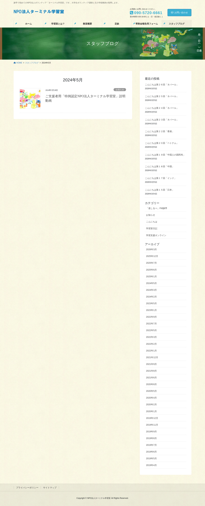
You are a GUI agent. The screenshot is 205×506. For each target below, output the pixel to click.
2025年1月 (151, 276)
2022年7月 (151, 323)
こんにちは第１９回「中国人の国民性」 (165, 154)
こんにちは (151, 221)
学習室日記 (151, 228)
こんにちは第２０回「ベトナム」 (162, 143)
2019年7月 (151, 445)
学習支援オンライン (156, 235)
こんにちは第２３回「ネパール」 (162, 119)
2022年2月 (151, 344)
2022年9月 (151, 317)
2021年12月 (152, 357)
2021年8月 (151, 371)
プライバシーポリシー (27, 487)
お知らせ (120, 90)
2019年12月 (152, 418)
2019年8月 (151, 438)
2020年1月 (151, 411)
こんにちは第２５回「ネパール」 (162, 96)
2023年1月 (151, 310)
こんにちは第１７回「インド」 (160, 178)
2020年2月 (151, 404)
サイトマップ (50, 487)
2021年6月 (151, 377)
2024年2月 (151, 296)
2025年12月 (152, 256)
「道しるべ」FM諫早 (156, 208)
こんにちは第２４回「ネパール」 (162, 108)
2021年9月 (151, 364)
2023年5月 (151, 303)
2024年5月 (151, 283)
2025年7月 (151, 263)
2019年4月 (151, 465)
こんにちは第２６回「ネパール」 (162, 84)
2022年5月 (151, 330)
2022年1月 (151, 350)
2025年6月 (151, 269)
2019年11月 (152, 425)
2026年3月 (151, 249)
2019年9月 (151, 431)
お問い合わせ (179, 12)
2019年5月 (151, 458)
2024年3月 (151, 290)
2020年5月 (151, 391)
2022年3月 (151, 337)
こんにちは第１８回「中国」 (159, 166)
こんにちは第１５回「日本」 (159, 190)
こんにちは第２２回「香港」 (159, 131)
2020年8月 (151, 384)
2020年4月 (151, 397)
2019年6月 (151, 451)
